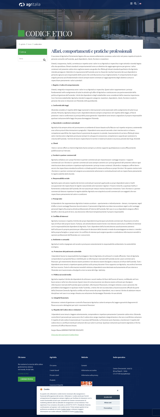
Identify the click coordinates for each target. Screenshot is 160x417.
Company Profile (26, 379)
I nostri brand (54, 370)
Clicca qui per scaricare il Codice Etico (65, 335)
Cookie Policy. (78, 411)
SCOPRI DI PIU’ (23, 374)
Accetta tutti (108, 397)
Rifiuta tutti (108, 402)
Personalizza (108, 408)
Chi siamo (53, 365)
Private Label (54, 375)
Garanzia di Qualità (56, 385)
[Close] (117, 390)
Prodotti (52, 380)
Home (30, 44)
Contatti (84, 365)
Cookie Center (65, 409)
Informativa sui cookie (89, 370)
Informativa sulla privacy (89, 375)
